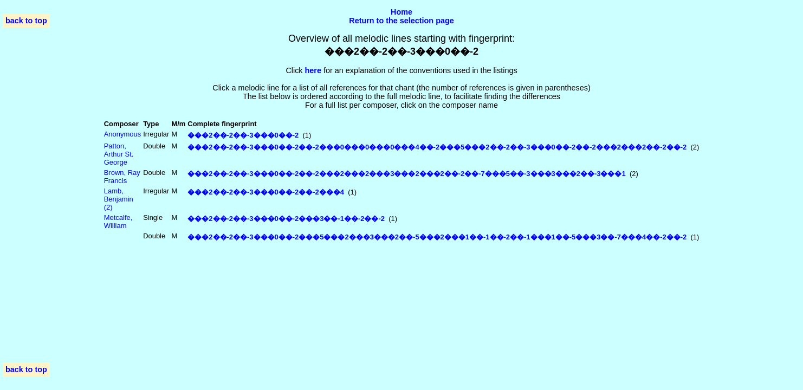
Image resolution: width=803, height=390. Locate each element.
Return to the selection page (401, 20)
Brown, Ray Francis (122, 176)
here (313, 70)
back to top (26, 20)
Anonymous (122, 134)
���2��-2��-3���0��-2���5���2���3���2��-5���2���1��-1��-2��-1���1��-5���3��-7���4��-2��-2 (437, 237)
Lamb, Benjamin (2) (118, 199)
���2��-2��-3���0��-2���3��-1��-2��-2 (286, 218)
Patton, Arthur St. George (119, 154)
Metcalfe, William (118, 221)
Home (401, 12)
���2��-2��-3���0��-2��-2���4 (265, 192)
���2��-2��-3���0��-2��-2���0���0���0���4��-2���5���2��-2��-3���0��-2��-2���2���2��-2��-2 (437, 147)
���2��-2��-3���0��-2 (243, 135)
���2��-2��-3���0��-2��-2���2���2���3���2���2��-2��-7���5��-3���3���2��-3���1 (406, 174)
